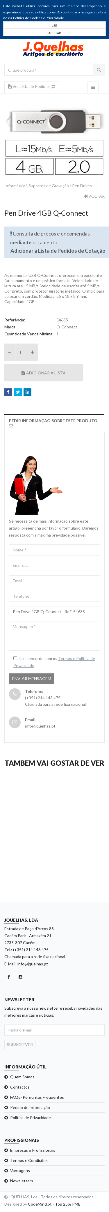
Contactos (20, 1086)
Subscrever (20, 1044)
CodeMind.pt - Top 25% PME (54, 1204)
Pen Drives (82, 185)
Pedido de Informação (30, 1107)
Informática (14, 185)
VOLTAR (94, 196)
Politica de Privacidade (30, 1117)
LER (54, 25)
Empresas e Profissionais (32, 1150)
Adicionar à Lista (44, 372)
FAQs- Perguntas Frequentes (37, 1097)
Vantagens (20, 1170)
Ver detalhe (54, 892)
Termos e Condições (29, 1160)
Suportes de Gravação (48, 185)
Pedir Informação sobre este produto (53, 423)
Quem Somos (22, 1076)
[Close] (54, 32)
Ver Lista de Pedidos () (31, 86)
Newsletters (21, 1180)
